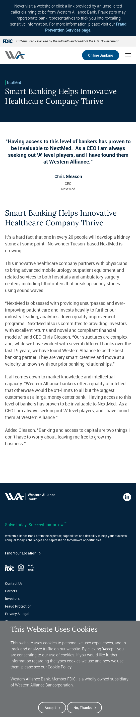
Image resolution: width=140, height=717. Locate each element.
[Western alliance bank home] (15, 55)
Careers (11, 591)
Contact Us (13, 583)
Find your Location (20, 553)
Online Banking (100, 55)
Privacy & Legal (17, 613)
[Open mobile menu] (128, 55)
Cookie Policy (60, 672)
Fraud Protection (18, 606)
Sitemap (11, 621)
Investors (12, 598)
